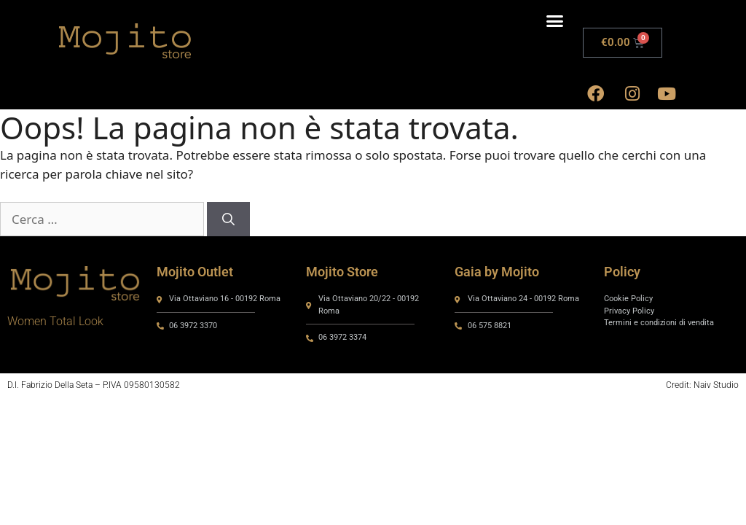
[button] (554, 21)
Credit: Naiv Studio (702, 385)
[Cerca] (228, 219)
